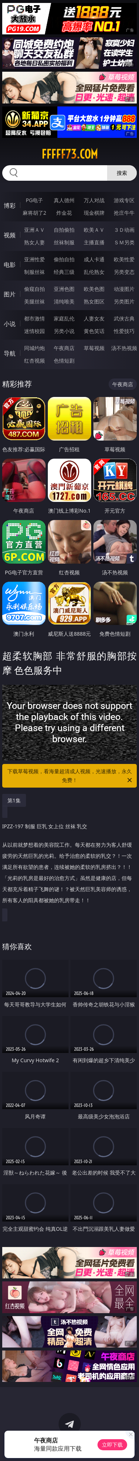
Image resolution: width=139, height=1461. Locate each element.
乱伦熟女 (94, 271)
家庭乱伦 (64, 318)
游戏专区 (124, 200)
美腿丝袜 (34, 301)
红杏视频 (34, 360)
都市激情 (34, 318)
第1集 (14, 800)
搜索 (122, 172)
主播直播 (94, 242)
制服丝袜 (34, 271)
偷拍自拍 (64, 259)
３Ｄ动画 (124, 229)
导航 (10, 353)
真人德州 (64, 200)
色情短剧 (64, 360)
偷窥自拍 (34, 288)
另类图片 (124, 301)
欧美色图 (94, 288)
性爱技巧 (124, 330)
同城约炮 (34, 347)
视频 (10, 235)
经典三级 (64, 271)
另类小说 (64, 330)
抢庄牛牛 (124, 212)
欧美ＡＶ (94, 229)
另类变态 (124, 271)
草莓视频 (94, 347)
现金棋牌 (94, 212)
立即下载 (112, 1444)
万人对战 (94, 200)
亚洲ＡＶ (34, 229)
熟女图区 (94, 301)
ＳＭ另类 (124, 242)
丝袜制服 (64, 242)
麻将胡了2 (34, 212)
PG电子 (34, 200)
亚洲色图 (64, 288)
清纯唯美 (64, 301)
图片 (10, 294)
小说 (10, 324)
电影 (10, 265)
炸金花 (64, 212)
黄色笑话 (94, 330)
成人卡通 (94, 259)
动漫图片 (124, 288)
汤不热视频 (124, 347)
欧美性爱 (124, 259)
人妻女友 (94, 318)
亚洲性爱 (34, 259)
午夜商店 (64, 347)
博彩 (10, 205)
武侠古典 (124, 318)
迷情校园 (34, 330)
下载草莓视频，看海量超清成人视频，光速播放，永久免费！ (70, 776)
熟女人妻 (34, 242)
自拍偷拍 (64, 229)
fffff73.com (70, 154)
